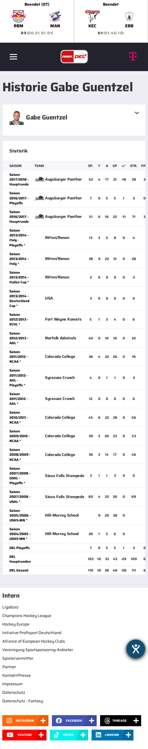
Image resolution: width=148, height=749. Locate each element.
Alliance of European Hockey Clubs (33, 641)
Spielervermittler (17, 658)
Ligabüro (10, 607)
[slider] (74, 21)
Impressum (12, 684)
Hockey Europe (15, 624)
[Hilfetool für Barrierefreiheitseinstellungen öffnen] (135, 648)
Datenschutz (13, 692)
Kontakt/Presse (16, 675)
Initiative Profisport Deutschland (31, 633)
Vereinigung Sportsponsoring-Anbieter (37, 650)
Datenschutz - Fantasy (22, 701)
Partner (9, 667)
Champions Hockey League (26, 615)
